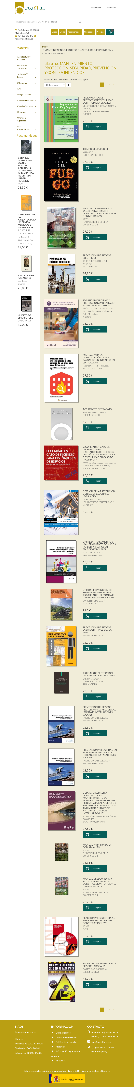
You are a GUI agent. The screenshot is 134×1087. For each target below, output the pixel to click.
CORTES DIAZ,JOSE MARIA (94, 969)
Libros (54, 32)
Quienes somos (61, 1032)
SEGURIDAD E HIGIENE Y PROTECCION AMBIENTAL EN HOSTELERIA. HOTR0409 (99, 303)
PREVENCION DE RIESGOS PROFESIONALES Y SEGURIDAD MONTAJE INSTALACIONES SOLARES (99, 711)
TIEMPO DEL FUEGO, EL (95, 148)
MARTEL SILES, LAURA (92, 552)
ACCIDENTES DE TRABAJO (97, 409)
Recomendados (75, 32)
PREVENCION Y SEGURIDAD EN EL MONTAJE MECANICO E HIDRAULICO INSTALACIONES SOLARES (100, 753)
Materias (58, 1046)
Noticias (100, 32)
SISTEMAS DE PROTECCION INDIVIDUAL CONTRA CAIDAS (99, 674)
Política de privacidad (64, 1042)
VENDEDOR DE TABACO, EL (26, 276)
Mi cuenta (58, 1060)
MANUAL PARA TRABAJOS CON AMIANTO (97, 846)
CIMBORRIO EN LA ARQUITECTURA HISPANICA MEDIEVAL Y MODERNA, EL (27, 221)
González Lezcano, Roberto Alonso (102, 463)
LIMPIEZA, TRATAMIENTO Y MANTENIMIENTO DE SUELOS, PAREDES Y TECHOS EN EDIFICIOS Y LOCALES (99, 545)
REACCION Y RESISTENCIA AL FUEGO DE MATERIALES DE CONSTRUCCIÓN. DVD (99, 920)
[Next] (117, 85)
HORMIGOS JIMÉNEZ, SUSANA (96, 465)
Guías (62, 32)
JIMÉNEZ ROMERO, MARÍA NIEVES (97, 309)
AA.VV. (85, 219)
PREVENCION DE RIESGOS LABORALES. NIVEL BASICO (97, 628)
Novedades (89, 32)
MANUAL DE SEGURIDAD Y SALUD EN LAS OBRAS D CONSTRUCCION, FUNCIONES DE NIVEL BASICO (99, 212)
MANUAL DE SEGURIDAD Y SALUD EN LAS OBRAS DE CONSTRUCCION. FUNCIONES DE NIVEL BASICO (99, 882)
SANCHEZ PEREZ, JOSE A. (94, 412)
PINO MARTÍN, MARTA (92, 311)
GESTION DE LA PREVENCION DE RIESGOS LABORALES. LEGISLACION (99, 494)
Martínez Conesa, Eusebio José (95, 366)
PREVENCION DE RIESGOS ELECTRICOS (97, 256)
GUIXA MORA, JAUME (92, 499)
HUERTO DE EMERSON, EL (25, 316)
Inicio (45, 46)
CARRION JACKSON (91, 679)
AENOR (86, 926)
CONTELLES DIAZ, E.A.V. (93, 601)
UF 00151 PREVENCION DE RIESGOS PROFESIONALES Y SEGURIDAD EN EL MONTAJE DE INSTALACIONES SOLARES (98, 593)
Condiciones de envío (64, 1037)
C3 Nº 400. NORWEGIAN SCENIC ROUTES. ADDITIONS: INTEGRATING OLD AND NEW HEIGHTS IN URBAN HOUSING (26, 169)
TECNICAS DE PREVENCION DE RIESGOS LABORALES (100, 964)
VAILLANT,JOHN (89, 152)
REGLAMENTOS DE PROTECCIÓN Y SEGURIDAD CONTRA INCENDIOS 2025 (98, 100)
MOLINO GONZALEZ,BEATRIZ (95, 718)
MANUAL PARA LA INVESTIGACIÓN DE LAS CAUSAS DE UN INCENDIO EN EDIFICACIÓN (99, 358)
